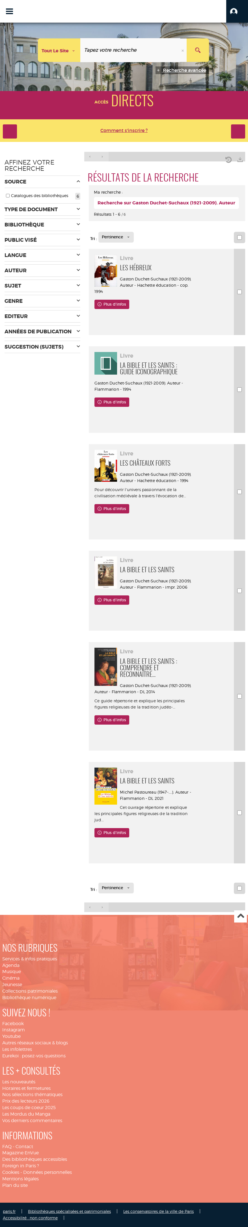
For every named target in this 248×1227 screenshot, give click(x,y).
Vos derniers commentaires (32, 1120)
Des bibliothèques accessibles (34, 1159)
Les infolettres (17, 1049)
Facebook (13, 1023)
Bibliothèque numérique (29, 997)
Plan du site (15, 1185)
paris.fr (9, 1211)
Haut (240, 916)
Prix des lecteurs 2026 (25, 1101)
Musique (11, 971)
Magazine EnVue (20, 1152)
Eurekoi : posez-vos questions (34, 1055)
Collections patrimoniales (30, 991)
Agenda (11, 965)
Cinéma (11, 978)
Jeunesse (12, 984)
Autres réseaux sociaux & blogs (35, 1042)
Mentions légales (20, 1178)
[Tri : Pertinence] (116, 237)
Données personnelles (47, 1172)
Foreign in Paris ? (20, 1165)
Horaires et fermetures (26, 1088)
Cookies (10, 1172)
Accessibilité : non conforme (30, 1217)
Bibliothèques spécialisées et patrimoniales (69, 1211)
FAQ (7, 1146)
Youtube (11, 1036)
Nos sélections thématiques (32, 1094)
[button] (237, 11)
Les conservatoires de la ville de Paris (158, 1211)
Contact (24, 1146)
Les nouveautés (18, 1082)
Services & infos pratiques (29, 959)
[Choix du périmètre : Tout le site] (59, 50)
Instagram (13, 1029)
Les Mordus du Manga (26, 1114)
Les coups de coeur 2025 (29, 1107)
